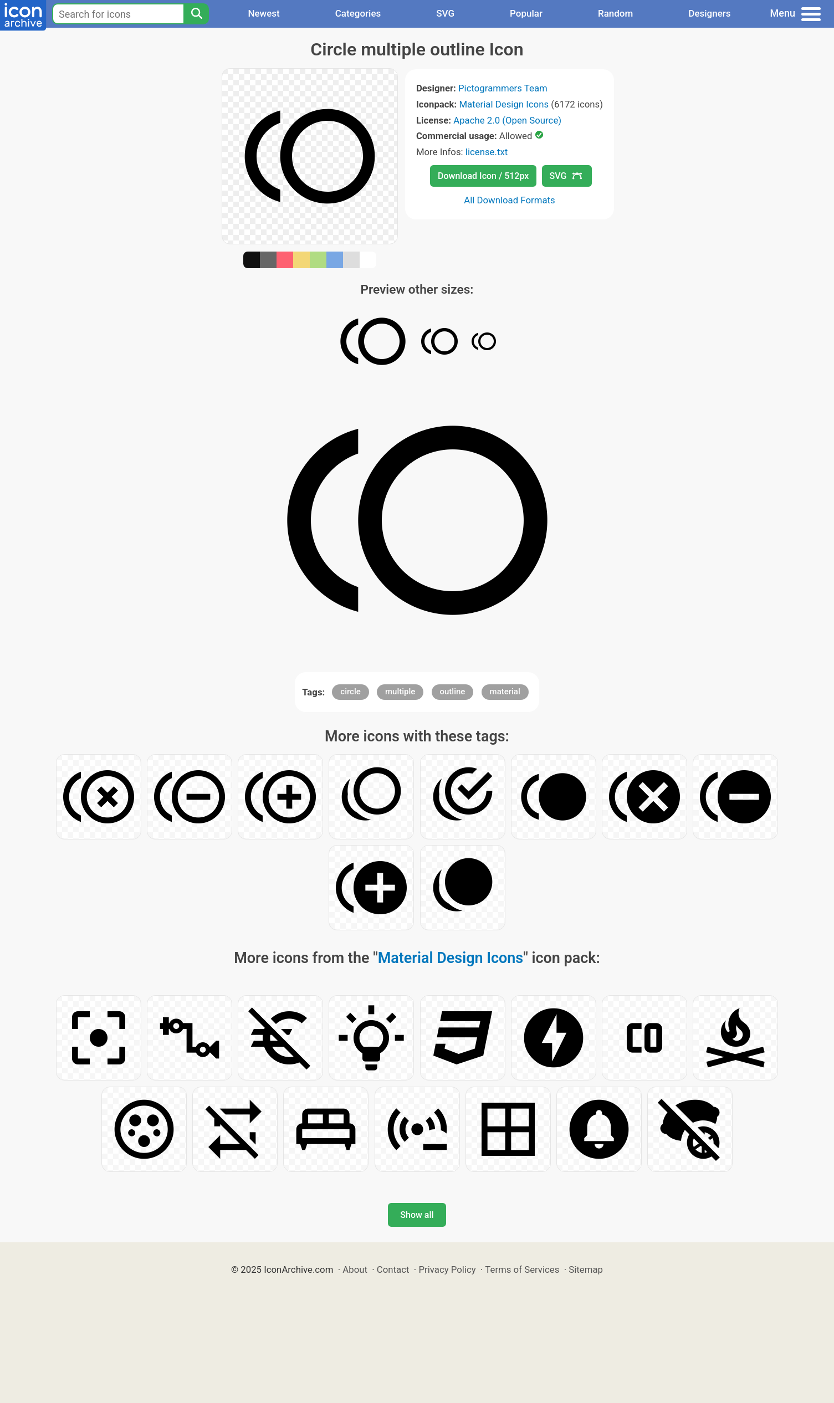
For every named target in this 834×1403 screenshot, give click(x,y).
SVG (445, 13)
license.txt (486, 151)
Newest (263, 13)
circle (350, 692)
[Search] (196, 13)
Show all (416, 1215)
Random (615, 13)
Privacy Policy (446, 1269)
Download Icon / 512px (483, 176)
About (354, 1269)
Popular (526, 13)
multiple (400, 692)
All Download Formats (509, 200)
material (505, 692)
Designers (709, 13)
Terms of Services (522, 1269)
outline (452, 692)
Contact (393, 1269)
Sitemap (586, 1269)
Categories (358, 13)
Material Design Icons (504, 104)
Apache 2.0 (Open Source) (507, 120)
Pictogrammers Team (503, 88)
